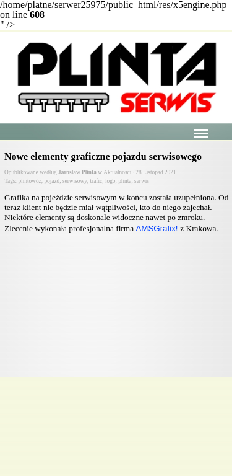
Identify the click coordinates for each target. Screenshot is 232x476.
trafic (96, 181)
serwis (141, 181)
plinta (124, 181)
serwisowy (74, 181)
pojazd (51, 181)
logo (110, 181)
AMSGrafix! (157, 228)
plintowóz (29, 181)
